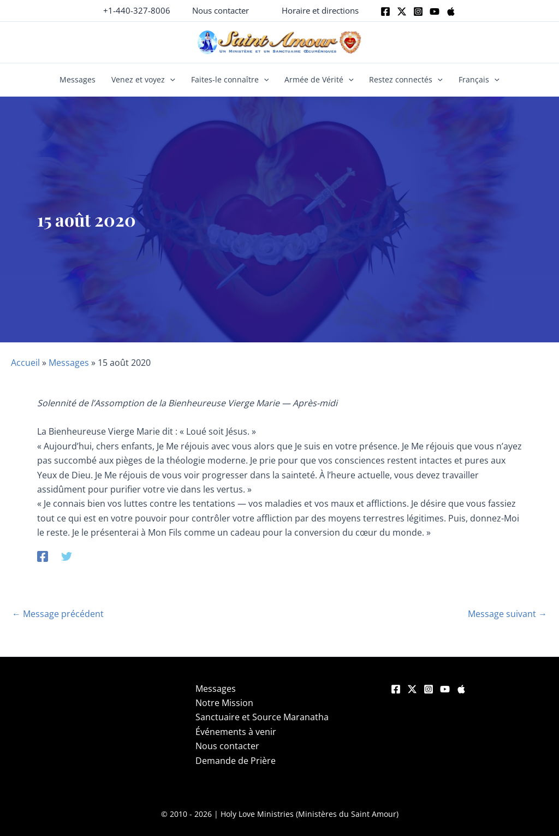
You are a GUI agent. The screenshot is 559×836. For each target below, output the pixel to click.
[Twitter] (402, 11)
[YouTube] (445, 689)
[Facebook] (385, 11)
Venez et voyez (143, 79)
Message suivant (507, 613)
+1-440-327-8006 (136, 10)
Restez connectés (406, 79)
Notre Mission (224, 703)
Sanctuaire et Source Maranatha (262, 717)
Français (479, 79)
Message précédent (58, 613)
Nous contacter (227, 746)
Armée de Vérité (319, 79)
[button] (220, 10)
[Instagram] (418, 11)
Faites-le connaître (230, 79)
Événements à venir (235, 732)
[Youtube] (434, 11)
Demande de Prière (235, 761)
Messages (78, 79)
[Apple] (451, 11)
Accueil (25, 363)
